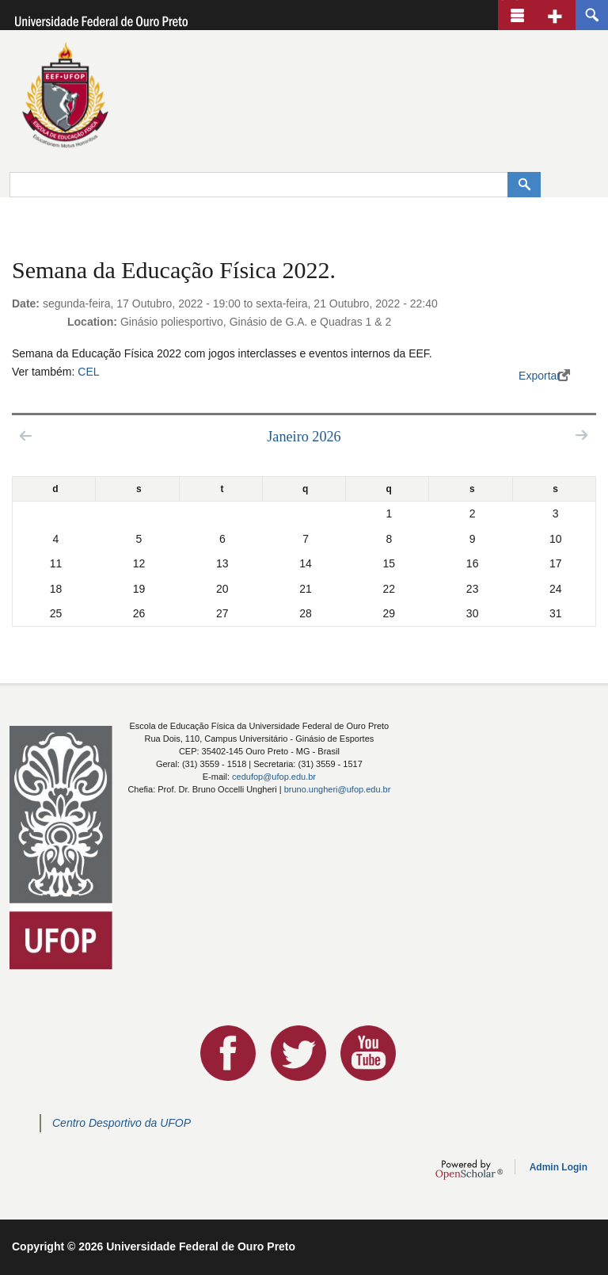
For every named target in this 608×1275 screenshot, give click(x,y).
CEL (88, 371)
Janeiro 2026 (303, 437)
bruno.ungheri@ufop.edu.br (337, 789)
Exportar (539, 375)
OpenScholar (469, 1169)
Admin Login (558, 1167)
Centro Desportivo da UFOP (121, 1123)
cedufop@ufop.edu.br (274, 776)
